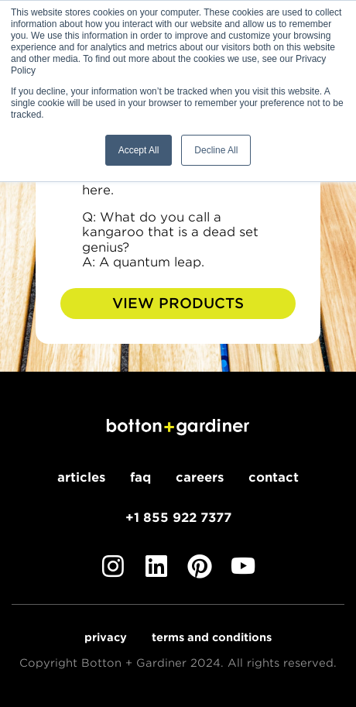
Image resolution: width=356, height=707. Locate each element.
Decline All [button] (216, 150)
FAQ (140, 477)
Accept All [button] (138, 150)
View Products (178, 303)
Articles (81, 477)
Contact (273, 477)
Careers (200, 477)
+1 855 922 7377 (178, 517)
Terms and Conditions (212, 637)
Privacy (105, 637)
